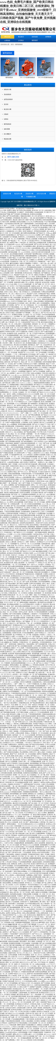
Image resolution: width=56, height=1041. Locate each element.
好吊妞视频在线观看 (22, 782)
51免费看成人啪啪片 (9, 648)
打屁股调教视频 (25, 491)
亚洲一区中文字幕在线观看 (13, 538)
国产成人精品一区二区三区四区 (20, 616)
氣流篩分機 (7, 109)
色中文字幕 (3, 419)
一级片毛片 (6, 703)
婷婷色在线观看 (13, 941)
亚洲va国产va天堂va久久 (47, 773)
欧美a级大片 (16, 585)
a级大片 (19, 373)
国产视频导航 (41, 437)
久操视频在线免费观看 (28, 494)
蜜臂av (14, 394)
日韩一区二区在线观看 (12, 233)
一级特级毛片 (17, 536)
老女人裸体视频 (29, 672)
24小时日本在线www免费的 (17, 667)
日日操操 (36, 295)
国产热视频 (26, 439)
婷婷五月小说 (29, 426)
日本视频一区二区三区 (10, 360)
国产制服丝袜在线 (41, 538)
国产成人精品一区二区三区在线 (13, 813)
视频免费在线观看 (42, 526)
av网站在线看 (19, 733)
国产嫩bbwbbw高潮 (26, 886)
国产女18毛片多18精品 (41, 244)
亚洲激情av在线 (12, 333)
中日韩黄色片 (18, 508)
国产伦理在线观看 (27, 244)
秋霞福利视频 (49, 301)
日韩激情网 (4, 420)
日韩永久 (14, 371)
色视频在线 (10, 231)
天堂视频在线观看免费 (7, 339)
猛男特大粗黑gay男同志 (24, 405)
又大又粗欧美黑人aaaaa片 (12, 244)
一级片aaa (41, 792)
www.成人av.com (16, 375)
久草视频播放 (28, 269)
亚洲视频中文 (28, 447)
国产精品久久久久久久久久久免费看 (29, 235)
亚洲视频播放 (7, 633)
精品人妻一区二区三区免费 (38, 475)
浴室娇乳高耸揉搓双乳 (27, 523)
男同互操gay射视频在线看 (37, 242)
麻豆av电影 (41, 752)
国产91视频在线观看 (7, 453)
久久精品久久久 (8, 316)
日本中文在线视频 (50, 479)
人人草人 (49, 388)
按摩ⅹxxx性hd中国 (24, 864)
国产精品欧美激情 (38, 890)
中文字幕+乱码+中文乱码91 (46, 432)
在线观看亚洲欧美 (32, 506)
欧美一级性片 (28, 301)
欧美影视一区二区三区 (36, 795)
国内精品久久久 (33, 759)
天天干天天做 (17, 439)
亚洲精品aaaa (19, 678)
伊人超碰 (20, 347)
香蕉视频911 (11, 650)
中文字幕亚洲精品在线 (34, 330)
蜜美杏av (3, 534)
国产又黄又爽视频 (49, 805)
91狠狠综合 (41, 341)
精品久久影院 (30, 778)
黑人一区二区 (11, 456)
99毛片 (37, 945)
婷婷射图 (22, 841)
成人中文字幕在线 (35, 1015)
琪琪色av (19, 621)
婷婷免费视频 (34, 763)
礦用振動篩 (7, 124)
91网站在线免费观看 (48, 292)
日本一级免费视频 (16, 769)
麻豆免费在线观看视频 (28, 233)
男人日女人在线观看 (12, 822)
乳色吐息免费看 (9, 477)
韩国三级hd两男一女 (37, 521)
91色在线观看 (7, 820)
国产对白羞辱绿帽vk (13, 216)
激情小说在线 (13, 750)
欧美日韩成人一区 (11, 687)
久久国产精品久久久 (34, 667)
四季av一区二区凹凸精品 (39, 485)
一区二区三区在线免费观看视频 (27, 456)
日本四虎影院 (28, 737)
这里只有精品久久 (41, 633)
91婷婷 (45, 547)
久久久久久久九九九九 (48, 667)
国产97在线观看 (17, 1000)
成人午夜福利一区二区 (12, 322)
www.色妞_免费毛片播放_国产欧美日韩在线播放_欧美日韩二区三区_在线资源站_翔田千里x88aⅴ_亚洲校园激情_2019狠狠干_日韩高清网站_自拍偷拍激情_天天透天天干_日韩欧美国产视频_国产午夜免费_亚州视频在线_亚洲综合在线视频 (27, 212)
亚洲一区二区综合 (41, 426)
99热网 (2, 652)
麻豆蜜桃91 (14, 703)
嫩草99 (14, 1028)
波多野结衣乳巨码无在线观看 (28, 835)
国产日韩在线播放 (15, 614)
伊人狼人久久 (41, 494)
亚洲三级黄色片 (28, 231)
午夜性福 (49, 420)
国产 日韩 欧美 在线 (15, 852)
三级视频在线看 (27, 951)
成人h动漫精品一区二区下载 (22, 634)
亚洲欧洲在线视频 (17, 358)
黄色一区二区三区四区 (38, 856)
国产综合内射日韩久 (31, 407)
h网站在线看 (42, 464)
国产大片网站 (18, 364)
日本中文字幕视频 (17, 301)
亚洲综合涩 (18, 689)
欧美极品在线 (43, 403)
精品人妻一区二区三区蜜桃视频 (14, 239)
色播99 (46, 259)
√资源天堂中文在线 (41, 523)
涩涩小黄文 (49, 820)
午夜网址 (51, 407)
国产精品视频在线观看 (27, 629)
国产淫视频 (50, 926)
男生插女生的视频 (26, 587)
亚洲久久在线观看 (34, 360)
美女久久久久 (38, 326)
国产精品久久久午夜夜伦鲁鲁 (43, 384)
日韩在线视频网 (30, 608)
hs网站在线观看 (34, 650)
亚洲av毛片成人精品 (38, 386)
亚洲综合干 (33, 335)
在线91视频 (4, 269)
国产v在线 (26, 581)
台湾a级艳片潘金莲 (37, 492)
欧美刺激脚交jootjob (45, 356)
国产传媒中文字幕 (7, 297)
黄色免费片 (9, 871)
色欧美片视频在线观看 (11, 492)
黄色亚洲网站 (41, 716)
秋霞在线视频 (28, 780)
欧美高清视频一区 (38, 801)
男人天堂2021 (19, 545)
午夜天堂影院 (36, 970)
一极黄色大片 (14, 970)
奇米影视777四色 (24, 519)
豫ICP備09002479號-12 (31, 205)
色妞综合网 (29, 720)
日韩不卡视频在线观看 (12, 422)
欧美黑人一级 (17, 674)
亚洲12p (21, 612)
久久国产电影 (21, 258)
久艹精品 (28, 453)
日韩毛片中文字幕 (38, 578)
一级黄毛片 (3, 966)
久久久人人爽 (31, 663)
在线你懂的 (20, 903)
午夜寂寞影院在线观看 (35, 687)
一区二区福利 (45, 545)
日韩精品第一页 (31, 305)
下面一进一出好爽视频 (33, 623)
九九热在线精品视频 (47, 337)
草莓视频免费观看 (35, 350)
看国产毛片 (14, 754)
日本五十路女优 (41, 689)
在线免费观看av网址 (38, 248)
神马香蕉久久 (11, 367)
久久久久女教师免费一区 (26, 284)
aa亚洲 (34, 585)
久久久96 (29, 222)
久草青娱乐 (4, 1023)
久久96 (39, 297)
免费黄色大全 (32, 794)
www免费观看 (27, 295)
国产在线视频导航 (27, 627)
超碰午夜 (35, 869)
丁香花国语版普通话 (32, 648)
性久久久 (11, 411)
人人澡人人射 (21, 915)
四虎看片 (40, 498)
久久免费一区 (18, 936)
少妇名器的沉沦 (8, 345)
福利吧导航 (13, 259)
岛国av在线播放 (39, 301)
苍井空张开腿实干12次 (35, 884)
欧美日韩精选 (34, 525)
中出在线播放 (4, 665)
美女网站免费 (38, 549)
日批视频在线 (51, 1021)
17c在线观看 (40, 786)
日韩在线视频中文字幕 (34, 741)
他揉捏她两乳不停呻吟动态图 (22, 718)
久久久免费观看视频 (34, 871)
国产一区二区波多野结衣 (44, 345)
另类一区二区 (15, 807)
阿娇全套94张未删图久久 (42, 572)
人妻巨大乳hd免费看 (26, 549)
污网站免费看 (38, 737)
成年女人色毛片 (21, 547)
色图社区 (14, 856)
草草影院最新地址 (46, 642)
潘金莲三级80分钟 (19, 220)
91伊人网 (3, 568)
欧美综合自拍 (27, 273)
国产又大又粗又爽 (34, 739)
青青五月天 (33, 752)
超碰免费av (24, 350)
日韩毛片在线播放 (21, 419)
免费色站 (4, 958)
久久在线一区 (35, 458)
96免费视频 (22, 371)
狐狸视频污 (51, 400)
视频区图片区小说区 (43, 915)
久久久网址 (18, 231)
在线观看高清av (37, 682)
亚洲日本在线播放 (35, 583)
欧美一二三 (3, 278)
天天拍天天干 (20, 278)
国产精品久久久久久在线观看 (23, 532)
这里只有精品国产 (6, 572)
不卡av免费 (20, 648)
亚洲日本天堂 (30, 1013)
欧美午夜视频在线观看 (12, 559)
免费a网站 (3, 686)
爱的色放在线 (40, 589)
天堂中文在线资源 (6, 775)
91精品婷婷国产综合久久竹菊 (31, 322)
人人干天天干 (51, 964)
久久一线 (23, 307)
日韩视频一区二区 (29, 674)
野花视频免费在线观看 (34, 267)
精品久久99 (43, 920)
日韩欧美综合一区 (14, 593)
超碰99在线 (36, 225)
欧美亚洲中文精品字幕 (42, 1019)
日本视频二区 (18, 316)
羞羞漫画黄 (50, 570)
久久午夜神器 (41, 388)
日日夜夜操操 (14, 578)
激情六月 (17, 964)
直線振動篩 (7, 94)
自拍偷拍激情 (36, 292)
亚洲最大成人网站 (43, 555)
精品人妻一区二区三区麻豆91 (41, 1006)
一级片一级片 (50, 261)
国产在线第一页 (38, 951)
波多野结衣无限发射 (40, 725)
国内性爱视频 (18, 773)
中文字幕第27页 (43, 962)
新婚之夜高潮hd (47, 366)
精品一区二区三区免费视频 (9, 983)
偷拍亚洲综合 (4, 256)
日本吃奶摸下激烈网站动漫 (33, 254)
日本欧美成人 (8, 532)
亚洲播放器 (26, 614)
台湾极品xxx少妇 (41, 758)
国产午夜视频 (48, 492)
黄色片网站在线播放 (40, 814)
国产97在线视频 (8, 866)
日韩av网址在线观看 (36, 722)
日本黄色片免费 (42, 358)
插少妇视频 (51, 276)
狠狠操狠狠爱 (39, 847)
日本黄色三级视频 (49, 254)
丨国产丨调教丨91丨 (26, 413)
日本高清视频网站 (28, 633)
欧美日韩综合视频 (30, 358)
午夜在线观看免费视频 (11, 311)
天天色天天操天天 (28, 860)
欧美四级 (48, 593)
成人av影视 (50, 231)
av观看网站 (33, 767)
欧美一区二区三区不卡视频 (19, 328)
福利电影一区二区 (18, 735)
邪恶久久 (6, 731)
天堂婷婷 (24, 299)
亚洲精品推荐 (20, 818)
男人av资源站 (30, 282)
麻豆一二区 (27, 225)
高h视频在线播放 (31, 343)
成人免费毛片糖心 (13, 242)
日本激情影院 (31, 237)
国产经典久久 (15, 972)
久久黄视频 (19, 816)
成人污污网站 (42, 813)
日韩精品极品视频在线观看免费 (27, 290)
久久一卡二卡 (5, 544)
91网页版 (11, 419)
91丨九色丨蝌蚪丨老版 (29, 595)
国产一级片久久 (44, 445)
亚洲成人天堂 (11, 521)
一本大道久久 (35, 312)
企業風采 (7, 40)
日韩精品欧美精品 (34, 854)
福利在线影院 (34, 320)
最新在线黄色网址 (48, 299)
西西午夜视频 (43, 759)
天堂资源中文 (45, 905)
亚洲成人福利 (32, 580)
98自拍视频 (17, 297)
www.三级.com (46, 504)
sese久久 (40, 335)
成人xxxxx (47, 1034)
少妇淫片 (7, 705)
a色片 (52, 1025)
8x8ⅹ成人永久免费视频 (33, 496)
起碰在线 (38, 282)
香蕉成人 (8, 468)
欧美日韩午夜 (13, 348)
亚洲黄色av (23, 884)
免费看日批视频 (51, 502)
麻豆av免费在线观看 (29, 850)
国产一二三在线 (9, 225)
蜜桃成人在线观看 (21, 341)
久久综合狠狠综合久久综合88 (36, 710)
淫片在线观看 (30, 847)
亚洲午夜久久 (50, 386)
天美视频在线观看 (16, 792)
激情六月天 (52, 896)
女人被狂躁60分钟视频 (36, 799)
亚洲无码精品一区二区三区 (46, 585)
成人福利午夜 (40, 672)
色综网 (41, 280)
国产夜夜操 (4, 858)
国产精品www (10, 695)
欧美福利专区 (17, 850)
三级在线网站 (30, 644)
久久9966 (31, 699)
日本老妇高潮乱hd (26, 578)
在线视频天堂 (4, 892)
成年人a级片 (46, 583)
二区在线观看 (14, 487)
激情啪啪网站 (29, 843)
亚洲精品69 (40, 460)
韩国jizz (28, 657)
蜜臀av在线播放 (20, 500)
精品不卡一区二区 (44, 456)
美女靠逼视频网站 (44, 581)
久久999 (50, 725)
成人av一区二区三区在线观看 (22, 1002)
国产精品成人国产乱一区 (35, 307)
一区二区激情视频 (35, 271)
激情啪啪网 (43, 845)
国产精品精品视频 (46, 225)
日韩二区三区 (46, 894)
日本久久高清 (32, 888)
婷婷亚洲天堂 (11, 265)
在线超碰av (35, 634)
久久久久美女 (26, 248)
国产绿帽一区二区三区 (42, 284)
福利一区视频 (13, 464)
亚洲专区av (9, 652)
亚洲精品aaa (41, 794)
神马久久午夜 (27, 661)
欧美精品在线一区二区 (20, 989)
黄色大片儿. (9, 432)
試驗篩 (6, 114)
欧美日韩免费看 (38, 1040)
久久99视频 (37, 883)
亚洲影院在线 (42, 239)
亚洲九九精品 (17, 229)
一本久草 (24, 240)
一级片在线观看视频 (16, 447)
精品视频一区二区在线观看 (35, 729)
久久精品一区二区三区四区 (32, 314)
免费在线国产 (51, 953)
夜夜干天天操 (15, 280)
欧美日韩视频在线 (38, 631)
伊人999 (34, 216)
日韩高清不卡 (5, 460)
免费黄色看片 (13, 744)
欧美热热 (42, 509)
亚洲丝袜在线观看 (12, 513)
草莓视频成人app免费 (49, 616)
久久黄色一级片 (9, 606)
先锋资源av (8, 951)
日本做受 (34, 975)
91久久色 (24, 714)
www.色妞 (31, 276)
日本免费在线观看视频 (34, 451)
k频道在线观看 (22, 330)
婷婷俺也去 (32, 345)
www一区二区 (17, 877)
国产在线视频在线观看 (12, 441)
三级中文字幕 (8, 843)
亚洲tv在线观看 (12, 659)
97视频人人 (8, 718)
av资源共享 (4, 411)
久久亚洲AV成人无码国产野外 (10, 809)
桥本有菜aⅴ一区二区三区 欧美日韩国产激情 (36, 377)
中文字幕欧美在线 (32, 500)
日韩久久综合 (8, 292)
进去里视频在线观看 (16, 254)
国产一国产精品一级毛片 (15, 930)
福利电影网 (8, 396)
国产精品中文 (41, 233)
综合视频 (49, 513)
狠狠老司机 (21, 644)
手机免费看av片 (50, 1009)
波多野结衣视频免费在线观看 (33, 557)
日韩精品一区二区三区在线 (27, 998)
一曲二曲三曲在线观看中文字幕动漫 (41, 218)
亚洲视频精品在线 (31, 771)
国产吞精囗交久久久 (23, 521)
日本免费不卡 (51, 258)
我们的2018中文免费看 (16, 269)
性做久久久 (49, 455)
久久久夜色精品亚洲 (7, 451)
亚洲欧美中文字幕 (48, 417)
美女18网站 (32, 941)
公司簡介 (21, 40)
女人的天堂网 (14, 962)
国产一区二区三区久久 (12, 627)
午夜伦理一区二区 (10, 911)
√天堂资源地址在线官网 (12, 223)
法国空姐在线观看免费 (23, 227)
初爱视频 (13, 222)
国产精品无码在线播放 (36, 744)
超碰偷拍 (37, 996)
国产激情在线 (21, 623)
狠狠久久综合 (46, 271)
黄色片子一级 (11, 405)
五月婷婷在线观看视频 (48, 739)
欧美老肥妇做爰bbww (7, 814)
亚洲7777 (31, 328)
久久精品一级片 (36, 966)
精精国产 (17, 443)
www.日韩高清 (28, 455)
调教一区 (12, 343)
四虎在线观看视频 (49, 220)
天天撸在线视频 (46, 240)
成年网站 (41, 259)
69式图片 (41, 564)
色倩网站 (6, 614)
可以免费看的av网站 (29, 246)
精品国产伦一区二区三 (7, 294)
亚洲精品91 (51, 1023)
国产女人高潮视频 (6, 218)
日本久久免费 (40, 841)
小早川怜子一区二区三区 (11, 848)
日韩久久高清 (8, 839)
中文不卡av (50, 697)
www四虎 (14, 801)
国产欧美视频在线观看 (22, 485)
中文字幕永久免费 (40, 748)
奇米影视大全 (10, 782)
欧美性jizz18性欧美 (43, 1011)
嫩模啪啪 (40, 809)
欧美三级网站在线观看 (34, 547)
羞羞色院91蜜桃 (19, 282)
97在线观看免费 (44, 614)
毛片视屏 (45, 778)
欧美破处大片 (16, 951)
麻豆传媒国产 (27, 229)
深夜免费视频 (15, 600)
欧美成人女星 (20, 356)
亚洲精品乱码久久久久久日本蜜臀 (28, 394)
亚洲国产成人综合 (18, 720)
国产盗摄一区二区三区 (17, 608)
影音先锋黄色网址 (38, 1009)
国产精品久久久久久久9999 (34, 470)
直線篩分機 (29, 193)
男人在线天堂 (13, 956)
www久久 (21, 956)
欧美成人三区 (47, 831)
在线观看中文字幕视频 (10, 237)
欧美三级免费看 (46, 401)
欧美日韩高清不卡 (26, 934)
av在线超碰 (23, 428)
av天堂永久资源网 (38, 229)
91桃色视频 (8, 439)
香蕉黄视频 (37, 816)
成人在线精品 (18, 432)
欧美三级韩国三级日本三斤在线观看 (33, 379)
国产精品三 (46, 330)
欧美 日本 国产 (49, 335)
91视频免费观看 (19, 843)
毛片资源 (39, 237)
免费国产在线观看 (36, 987)
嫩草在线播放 (14, 263)
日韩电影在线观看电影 (35, 765)
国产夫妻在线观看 (11, 888)
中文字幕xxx (33, 659)
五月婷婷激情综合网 (49, 267)
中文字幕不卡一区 (16, 460)
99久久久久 (51, 449)
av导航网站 (25, 422)
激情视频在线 (50, 794)
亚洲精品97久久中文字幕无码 (38, 339)
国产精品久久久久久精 (27, 551)
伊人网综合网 (50, 856)
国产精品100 (49, 229)
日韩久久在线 (17, 638)
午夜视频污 (34, 400)
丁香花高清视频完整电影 (12, 511)
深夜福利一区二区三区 (39, 324)
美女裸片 (6, 343)
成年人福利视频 (40, 708)
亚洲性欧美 (11, 248)
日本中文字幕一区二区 (20, 475)
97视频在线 (37, 273)
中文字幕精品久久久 (21, 401)
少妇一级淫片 (36, 265)
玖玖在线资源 (43, 506)
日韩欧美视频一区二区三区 (43, 540)
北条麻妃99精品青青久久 (34, 568)
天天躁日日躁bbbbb (38, 333)
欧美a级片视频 (49, 269)
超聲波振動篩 (8, 99)
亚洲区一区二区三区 (7, 401)
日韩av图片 (17, 324)
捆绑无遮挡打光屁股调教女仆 (27, 1025)
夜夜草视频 (6, 576)
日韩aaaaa (49, 233)
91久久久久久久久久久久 (11, 413)
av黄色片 (24, 837)
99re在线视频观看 (28, 538)
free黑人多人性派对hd (25, 947)
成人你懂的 (20, 265)
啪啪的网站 (25, 320)
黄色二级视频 (14, 731)
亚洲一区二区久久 (48, 761)
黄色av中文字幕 (44, 534)
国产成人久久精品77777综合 (20, 400)
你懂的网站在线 (24, 703)
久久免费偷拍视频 (13, 384)
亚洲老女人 (42, 290)
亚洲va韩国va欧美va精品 (15, 756)
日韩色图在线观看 (7, 773)
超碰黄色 (43, 746)
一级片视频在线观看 (40, 532)
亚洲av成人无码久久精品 (46, 790)
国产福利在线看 (49, 409)
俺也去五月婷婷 (12, 737)
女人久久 (29, 636)
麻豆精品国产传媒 (32, 356)
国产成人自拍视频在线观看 (24, 646)
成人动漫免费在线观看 (7, 530)
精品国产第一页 (26, 585)
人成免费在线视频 (13, 462)
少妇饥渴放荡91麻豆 (41, 223)
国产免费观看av (33, 403)
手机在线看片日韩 (49, 428)
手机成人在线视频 (31, 239)
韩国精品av (28, 936)
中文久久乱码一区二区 (11, 602)
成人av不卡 (4, 388)
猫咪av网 (40, 640)
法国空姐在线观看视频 (41, 985)
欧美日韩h (16, 515)
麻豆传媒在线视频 (47, 322)
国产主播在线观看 (30, 316)
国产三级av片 (25, 559)
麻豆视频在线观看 (48, 858)
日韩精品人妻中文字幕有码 (9, 763)
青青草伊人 (22, 237)
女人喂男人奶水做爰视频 (15, 502)
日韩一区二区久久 (6, 873)
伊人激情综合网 (19, 453)
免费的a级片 (25, 809)
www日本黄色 (17, 246)
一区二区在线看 (12, 352)
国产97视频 (26, 483)
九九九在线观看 (30, 735)
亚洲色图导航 (46, 544)
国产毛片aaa (30, 436)
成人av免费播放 (12, 424)
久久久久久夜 (8, 826)
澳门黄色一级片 (45, 902)
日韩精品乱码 (36, 807)
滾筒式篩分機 (41, 193)
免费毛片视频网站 (26, 263)
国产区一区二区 (20, 305)
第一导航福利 (32, 341)
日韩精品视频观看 (41, 896)
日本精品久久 (26, 292)
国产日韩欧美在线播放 (11, 752)
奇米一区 (19, 1040)
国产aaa (20, 737)
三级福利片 (34, 614)
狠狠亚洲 (51, 532)
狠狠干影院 (37, 875)
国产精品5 (32, 513)
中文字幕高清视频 (21, 765)
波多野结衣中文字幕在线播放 (9, 307)
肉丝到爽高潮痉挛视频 (42, 328)
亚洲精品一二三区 (11, 354)
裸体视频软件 (31, 437)
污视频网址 (51, 324)
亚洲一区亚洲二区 (13, 841)
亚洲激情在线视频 (15, 943)
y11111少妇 (20, 367)
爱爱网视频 (31, 526)
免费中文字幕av (36, 930)
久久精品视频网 (43, 305)
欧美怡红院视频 (16, 1009)
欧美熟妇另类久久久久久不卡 (15, 470)
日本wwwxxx (22, 750)
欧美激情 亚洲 (35, 491)
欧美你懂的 (34, 581)
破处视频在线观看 (42, 551)
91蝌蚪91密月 (14, 1015)
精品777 (48, 364)
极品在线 (48, 792)
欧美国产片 (11, 500)
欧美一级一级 (27, 631)
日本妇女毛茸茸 (10, 1008)
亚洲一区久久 (12, 958)
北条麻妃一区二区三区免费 (27, 392)
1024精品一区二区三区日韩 (39, 508)
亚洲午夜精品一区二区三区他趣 (34, 502)
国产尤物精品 (25, 337)
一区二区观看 (25, 468)
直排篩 (6, 104)
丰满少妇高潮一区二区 (24, 727)
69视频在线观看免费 (28, 972)
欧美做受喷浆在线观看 (41, 973)
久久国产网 (19, 225)
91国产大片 (47, 884)
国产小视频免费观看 (27, 223)
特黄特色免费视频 (48, 691)
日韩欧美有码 (14, 466)
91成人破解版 (4, 642)
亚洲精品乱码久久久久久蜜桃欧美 (24, 625)
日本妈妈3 (50, 464)
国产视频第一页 (28, 621)
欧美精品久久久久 (22, 339)
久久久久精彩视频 (21, 403)
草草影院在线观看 (40, 231)
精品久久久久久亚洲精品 (28, 466)
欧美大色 (18, 528)
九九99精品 (33, 640)
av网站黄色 (34, 676)
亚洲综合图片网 (49, 375)
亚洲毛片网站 (24, 1015)
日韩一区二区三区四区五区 (28, 261)
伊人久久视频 (36, 417)
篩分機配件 (7, 134)
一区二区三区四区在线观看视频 (10, 430)
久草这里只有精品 (11, 862)
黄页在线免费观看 (49, 682)
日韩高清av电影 (10, 290)
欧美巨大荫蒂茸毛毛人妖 (43, 769)
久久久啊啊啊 (35, 919)
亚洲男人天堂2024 (34, 331)
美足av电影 (5, 714)
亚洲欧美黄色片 (15, 320)
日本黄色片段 (42, 771)
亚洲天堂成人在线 (43, 481)
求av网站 (3, 216)
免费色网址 (24, 670)
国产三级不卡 (34, 932)
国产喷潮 (42, 763)
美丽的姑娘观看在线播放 (28, 311)
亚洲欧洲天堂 (35, 511)
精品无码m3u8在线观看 (11, 381)
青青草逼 (19, 1036)
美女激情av (24, 218)
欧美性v (35, 367)
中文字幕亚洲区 (5, 777)
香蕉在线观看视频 (14, 473)
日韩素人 (3, 513)
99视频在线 (42, 261)
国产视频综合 (46, 273)
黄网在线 (14, 864)
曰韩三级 (33, 809)
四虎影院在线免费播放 (30, 773)
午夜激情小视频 (49, 280)
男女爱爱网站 (24, 752)
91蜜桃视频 (41, 364)
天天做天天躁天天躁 (40, 405)
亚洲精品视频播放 (50, 307)
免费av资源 (11, 545)
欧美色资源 (46, 282)
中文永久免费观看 (23, 958)
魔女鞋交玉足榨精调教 (20, 803)
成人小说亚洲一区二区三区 (41, 598)
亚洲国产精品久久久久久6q (13, 489)
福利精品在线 (8, 515)
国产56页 (45, 780)
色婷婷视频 (11, 403)
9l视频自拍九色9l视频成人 (11, 670)
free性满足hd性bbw (33, 240)
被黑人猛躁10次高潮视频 (15, 706)
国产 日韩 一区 (40, 1036)
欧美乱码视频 (21, 222)
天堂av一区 (13, 1011)
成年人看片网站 (51, 248)
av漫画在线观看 (20, 875)
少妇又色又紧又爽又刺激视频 (31, 528)
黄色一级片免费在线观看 (20, 288)
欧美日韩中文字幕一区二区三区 (33, 375)
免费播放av (30, 875)
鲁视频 (5, 240)
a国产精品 (9, 689)
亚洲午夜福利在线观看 (28, 716)
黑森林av (32, 689)
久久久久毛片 (35, 606)
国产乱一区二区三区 (44, 888)
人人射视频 (28, 367)
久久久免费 (21, 898)
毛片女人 (15, 369)
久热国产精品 (11, 258)
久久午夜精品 (43, 367)
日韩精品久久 (23, 513)
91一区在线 (9, 364)
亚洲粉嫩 (11, 557)
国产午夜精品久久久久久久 (25, 748)
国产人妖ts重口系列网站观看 (12, 799)
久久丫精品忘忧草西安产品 (20, 777)
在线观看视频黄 (6, 318)
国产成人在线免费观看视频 (34, 678)
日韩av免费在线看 (42, 913)
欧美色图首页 (51, 710)
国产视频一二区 (30, 589)
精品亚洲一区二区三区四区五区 (18, 271)
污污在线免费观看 (38, 473)
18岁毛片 (45, 265)
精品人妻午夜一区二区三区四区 (20, 892)
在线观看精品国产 (29, 460)
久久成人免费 (4, 466)
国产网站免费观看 (34, 415)
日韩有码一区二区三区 (8, 818)
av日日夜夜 (37, 646)
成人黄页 (51, 263)
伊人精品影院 (36, 983)
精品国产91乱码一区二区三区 (36, 258)
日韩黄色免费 (22, 687)
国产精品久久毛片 (9, 561)
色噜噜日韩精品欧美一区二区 (12, 595)
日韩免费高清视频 (49, 862)
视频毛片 (29, 371)
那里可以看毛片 (21, 580)
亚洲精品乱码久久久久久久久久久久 (14, 267)
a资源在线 (44, 646)
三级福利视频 (26, 324)
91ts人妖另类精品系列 (27, 604)
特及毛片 (14, 555)
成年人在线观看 (13, 549)
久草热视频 (25, 767)
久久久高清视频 (35, 544)
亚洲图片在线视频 (40, 455)
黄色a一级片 (21, 591)
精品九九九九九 (21, 294)
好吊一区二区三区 (50, 470)
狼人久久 (6, 746)
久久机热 (4, 784)
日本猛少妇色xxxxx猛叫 (21, 873)
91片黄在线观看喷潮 (41, 612)
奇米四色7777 (33, 562)
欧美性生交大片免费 (30, 364)
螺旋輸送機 (7, 139)
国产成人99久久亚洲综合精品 (15, 847)
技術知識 (35, 37)
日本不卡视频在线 (22, 331)
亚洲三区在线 (27, 417)
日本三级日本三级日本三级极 (16, 437)
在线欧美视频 (41, 697)
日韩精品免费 (15, 504)
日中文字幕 (26, 373)
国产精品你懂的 (25, 381)
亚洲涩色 (50, 814)
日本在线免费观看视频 (43, 250)
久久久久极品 (44, 453)
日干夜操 (17, 350)
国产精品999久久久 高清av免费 (31, 517)
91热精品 (49, 752)
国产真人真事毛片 (48, 883)
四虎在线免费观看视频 (18, 663)
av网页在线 (39, 316)
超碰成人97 (3, 434)
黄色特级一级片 (16, 483)
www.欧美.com (34, 309)
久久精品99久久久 (24, 966)
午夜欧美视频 (31, 881)
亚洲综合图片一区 (32, 445)
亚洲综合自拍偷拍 (10, 591)
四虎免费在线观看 (16, 894)
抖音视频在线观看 (47, 350)
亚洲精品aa (11, 276)
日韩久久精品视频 (14, 337)
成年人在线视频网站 (43, 303)
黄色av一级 (17, 292)
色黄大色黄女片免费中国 (28, 462)
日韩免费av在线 (9, 922)
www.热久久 (51, 771)
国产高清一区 (15, 494)
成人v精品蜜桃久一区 (20, 701)
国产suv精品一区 (42, 354)
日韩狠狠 (13, 330)
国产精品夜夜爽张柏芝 (17, 256)
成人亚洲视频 (8, 640)
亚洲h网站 (38, 220)
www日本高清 (4, 487)
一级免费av (41, 701)
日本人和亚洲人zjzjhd (8, 250)
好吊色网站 (11, 305)
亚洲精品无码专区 (13, 366)
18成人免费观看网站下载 (39, 561)
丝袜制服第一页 (39, 593)
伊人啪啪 (51, 848)
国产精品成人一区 (14, 240)
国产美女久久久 (29, 896)
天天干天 (23, 619)
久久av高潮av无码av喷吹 (38, 439)
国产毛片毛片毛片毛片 (48, 312)
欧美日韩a (7, 968)
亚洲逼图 (46, 765)
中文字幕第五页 (46, 919)
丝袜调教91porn (5, 301)
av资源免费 (21, 568)
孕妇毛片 (32, 866)
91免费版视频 (41, 513)
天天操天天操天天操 (39, 420)
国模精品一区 (46, 623)
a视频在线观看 (7, 475)
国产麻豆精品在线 (29, 769)
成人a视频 (49, 462)
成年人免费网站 (9, 485)
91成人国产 (48, 578)
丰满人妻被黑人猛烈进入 (40, 669)
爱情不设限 (34, 280)
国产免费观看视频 (41, 674)
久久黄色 (27, 508)
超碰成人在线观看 (44, 390)
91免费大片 (39, 604)
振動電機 (7, 129)
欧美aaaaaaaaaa (4, 792)
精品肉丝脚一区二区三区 (13, 417)
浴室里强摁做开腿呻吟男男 (16, 657)
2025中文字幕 (34, 509)
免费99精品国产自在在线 (47, 295)
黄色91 (30, 326)
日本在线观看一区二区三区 (37, 1023)
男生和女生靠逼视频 (34, 366)
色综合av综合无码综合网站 (41, 852)
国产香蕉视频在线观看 (8, 712)
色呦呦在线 (40, 866)
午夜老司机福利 (26, 473)
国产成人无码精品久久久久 (27, 388)
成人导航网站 (14, 642)
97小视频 (28, 265)
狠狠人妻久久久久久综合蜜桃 (33, 347)
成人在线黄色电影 (39, 720)
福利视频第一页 (42, 881)
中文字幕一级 (14, 491)
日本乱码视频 (50, 419)
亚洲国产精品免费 (26, 449)
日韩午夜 (50, 318)
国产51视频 (45, 235)
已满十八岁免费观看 (47, 511)
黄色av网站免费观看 (29, 913)
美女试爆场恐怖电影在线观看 (12, 631)
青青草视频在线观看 (25, 424)
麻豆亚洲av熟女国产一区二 (26, 994)
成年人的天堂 (24, 335)
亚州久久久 (31, 419)
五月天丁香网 (15, 778)
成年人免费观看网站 (43, 468)
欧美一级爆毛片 (34, 782)
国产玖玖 (9, 917)
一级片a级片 (16, 468)
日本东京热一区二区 (12, 428)
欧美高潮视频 (23, 1032)
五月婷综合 (35, 381)
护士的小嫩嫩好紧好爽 (10, 924)
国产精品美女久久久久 (29, 297)
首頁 (12, 44)
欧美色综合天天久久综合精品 (12, 676)
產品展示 (21, 37)
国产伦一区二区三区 (15, 581)
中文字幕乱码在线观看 (23, 286)
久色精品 (19, 295)
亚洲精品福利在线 (11, 398)
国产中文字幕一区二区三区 (14, 758)
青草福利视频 (41, 850)
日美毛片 (26, 1004)
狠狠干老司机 (30, 220)
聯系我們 (35, 40)
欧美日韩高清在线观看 (44, 608)
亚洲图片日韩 (42, 407)
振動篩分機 (7, 89)
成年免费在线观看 (42, 670)
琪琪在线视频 (30, 841)
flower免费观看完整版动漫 (18, 920)
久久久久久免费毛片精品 (9, 472)
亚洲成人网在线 (45, 1030)
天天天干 (18, 248)
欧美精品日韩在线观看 (14, 553)
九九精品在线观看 (48, 519)
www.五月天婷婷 (39, 553)
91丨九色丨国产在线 (43, 443)
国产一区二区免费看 (7, 282)
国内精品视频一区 (14, 252)
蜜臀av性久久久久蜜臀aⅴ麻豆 (22, 1034)
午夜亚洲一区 (24, 242)
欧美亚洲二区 (40, 515)
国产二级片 (44, 945)
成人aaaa (21, 924)
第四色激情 (8, 735)
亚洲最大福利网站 (22, 326)
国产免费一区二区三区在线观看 (18, 1017)
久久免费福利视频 (50, 316)
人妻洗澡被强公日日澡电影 (16, 303)
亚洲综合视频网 (41, 276)
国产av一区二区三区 (13, 879)
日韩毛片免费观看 (26, 682)
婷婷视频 (8, 436)
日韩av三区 (4, 955)
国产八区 (25, 799)
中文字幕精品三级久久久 (46, 595)
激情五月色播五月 (40, 275)
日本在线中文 (40, 909)
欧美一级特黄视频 (17, 273)
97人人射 (18, 814)
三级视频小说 (27, 979)
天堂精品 (34, 398)
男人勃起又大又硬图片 (45, 591)
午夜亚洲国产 (14, 934)
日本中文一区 (24, 544)
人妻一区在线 (13, 790)
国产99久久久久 (6, 314)
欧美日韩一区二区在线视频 (27, 754)
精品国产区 (22, 352)
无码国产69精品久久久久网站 (25, 250)
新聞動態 (48, 37)
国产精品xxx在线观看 (15, 409)
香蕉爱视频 (36, 653)
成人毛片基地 (4, 263)
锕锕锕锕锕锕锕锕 (35, 858)
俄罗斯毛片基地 (23, 744)
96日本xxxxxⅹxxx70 (18, 318)
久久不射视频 (46, 930)
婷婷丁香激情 (38, 1008)
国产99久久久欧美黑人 (22, 561)
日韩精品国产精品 (44, 294)
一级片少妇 (43, 263)
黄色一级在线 (12, 388)
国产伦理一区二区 (47, 360)
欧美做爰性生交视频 (22, 695)
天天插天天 (9, 350)
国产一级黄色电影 (11, 644)
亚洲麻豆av (40, 879)
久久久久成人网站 (11, 284)
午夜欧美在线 (38, 269)
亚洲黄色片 (12, 278)
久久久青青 (11, 733)
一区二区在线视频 (41, 352)
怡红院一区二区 (40, 436)
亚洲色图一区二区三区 (43, 941)
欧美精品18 (19, 1004)
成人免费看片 (11, 373)
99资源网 (20, 686)
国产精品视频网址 (27, 441)
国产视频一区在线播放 (48, 458)
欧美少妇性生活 (39, 860)
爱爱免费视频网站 (31, 256)
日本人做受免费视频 (49, 871)
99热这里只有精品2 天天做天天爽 (36, 1027)
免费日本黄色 (39, 629)
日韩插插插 (16, 218)
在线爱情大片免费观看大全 (11, 517)
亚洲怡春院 (51, 485)
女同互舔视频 (12, 955)
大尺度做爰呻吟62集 (16, 455)
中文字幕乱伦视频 (22, 712)
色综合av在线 (46, 966)
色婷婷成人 (9, 805)
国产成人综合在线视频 (7, 326)
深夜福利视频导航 (22, 276)
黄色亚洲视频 (47, 737)
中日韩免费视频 (41, 839)
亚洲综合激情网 (26, 534)
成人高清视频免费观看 (12, 379)
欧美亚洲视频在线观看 (26, 369)
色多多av (24, 759)
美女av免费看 (42, 788)
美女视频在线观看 (13, 604)
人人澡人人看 (48, 549)
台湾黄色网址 (42, 256)
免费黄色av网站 (6, 288)
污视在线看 (35, 597)
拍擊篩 (6, 119)
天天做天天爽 (4, 222)
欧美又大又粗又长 (47, 496)
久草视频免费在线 (15, 746)
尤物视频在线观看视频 (15, 598)
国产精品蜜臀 (17, 928)
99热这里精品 (26, 458)
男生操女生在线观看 (20, 345)
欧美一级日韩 (29, 612)
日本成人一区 (10, 722)
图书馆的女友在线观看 (44, 246)
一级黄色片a (41, 462)
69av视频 (7, 506)
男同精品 (14, 835)
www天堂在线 (4, 259)
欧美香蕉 (52, 305)
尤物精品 (10, 784)
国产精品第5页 (13, 519)
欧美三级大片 (10, 528)
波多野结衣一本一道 (25, 333)
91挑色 (23, 778)
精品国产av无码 (32, 294)
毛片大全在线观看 (13, 869)
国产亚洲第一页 (36, 559)
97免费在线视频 (38, 409)
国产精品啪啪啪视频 (45, 659)
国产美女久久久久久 (19, 436)
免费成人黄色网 (36, 519)
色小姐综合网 (37, 727)
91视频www (33, 259)
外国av (15, 725)
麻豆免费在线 (45, 530)
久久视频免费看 (33, 920)
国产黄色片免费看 (23, 583)
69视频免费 (43, 320)
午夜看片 (35, 263)
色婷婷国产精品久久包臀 (15, 407)
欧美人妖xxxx (50, 216)
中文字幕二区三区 (38, 820)
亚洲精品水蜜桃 (17, 314)
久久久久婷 (30, 352)
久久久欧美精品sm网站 (29, 981)
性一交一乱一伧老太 (34, 299)
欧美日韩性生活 (23, 259)
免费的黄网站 (34, 902)
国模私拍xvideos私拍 (29, 638)
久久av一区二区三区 (24, 801)
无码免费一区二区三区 (35, 428)
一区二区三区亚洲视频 (18, 564)
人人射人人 (29, 383)
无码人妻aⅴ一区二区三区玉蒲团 (15, 710)
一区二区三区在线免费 (23, 597)
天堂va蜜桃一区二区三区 (19, 705)
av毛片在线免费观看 (21, 655)
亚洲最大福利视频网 (22, 309)
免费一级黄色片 (31, 542)
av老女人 (50, 634)
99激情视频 (30, 617)
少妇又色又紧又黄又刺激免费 (41, 252)
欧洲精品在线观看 (18, 883)
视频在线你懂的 (26, 216)
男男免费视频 (23, 390)
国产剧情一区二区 (19, 481)
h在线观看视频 (8, 655)
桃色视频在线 (40, 419)
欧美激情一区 (24, 487)
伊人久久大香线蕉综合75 (42, 621)
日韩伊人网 (22, 761)
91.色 (33, 227)
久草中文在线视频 (30, 938)
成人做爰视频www (43, 580)
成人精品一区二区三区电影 (17, 434)
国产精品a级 (7, 383)
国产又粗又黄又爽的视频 (26, 348)
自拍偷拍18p (14, 261)
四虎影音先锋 (17, 633)
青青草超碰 (9, 443)
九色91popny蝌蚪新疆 (38, 922)
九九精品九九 (11, 623)
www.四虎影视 (30, 909)
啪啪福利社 (11, 309)
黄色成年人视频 (15, 714)
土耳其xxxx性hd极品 (18, 1027)
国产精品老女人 (23, 659)
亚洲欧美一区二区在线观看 (40, 733)
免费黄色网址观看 (26, 723)
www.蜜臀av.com (26, 420)
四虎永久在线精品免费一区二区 (33, 536)
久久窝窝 (9, 534)
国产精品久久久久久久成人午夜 (33, 928)
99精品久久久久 (35, 977)
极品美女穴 (8, 797)
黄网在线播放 (24, 602)
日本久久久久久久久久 (7, 748)
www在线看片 (20, 636)
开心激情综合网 (33, 992)
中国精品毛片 (7, 1028)
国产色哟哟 (23, 794)
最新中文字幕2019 (49, 451)
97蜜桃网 (3, 521)
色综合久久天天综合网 (32, 545)
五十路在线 (48, 498)
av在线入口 (50, 684)
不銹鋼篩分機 (31, 197)
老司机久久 (41, 216)
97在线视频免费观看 (12, 335)
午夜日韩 (45, 373)
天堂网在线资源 (38, 222)
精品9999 (4, 309)
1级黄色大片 (20, 672)
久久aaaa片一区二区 (43, 924)
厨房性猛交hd (4, 587)
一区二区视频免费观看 (11, 570)
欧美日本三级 (20, 343)
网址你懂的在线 (13, 523)
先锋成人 (43, 634)
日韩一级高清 (32, 705)
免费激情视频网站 (44, 680)
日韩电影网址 (39, 369)
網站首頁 (7, 37)
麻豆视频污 (51, 746)
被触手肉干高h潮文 (17, 900)
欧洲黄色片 (41, 975)
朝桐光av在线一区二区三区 (40, 286)
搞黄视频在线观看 (47, 606)
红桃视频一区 (36, 894)
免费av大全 (15, 383)
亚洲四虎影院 (47, 297)
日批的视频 (35, 943)
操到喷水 (23, 741)
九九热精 (53, 286)
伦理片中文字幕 (23, 525)
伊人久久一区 (7, 1002)
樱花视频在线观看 (45, 676)
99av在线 (8, 720)
